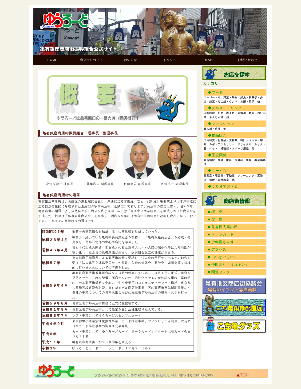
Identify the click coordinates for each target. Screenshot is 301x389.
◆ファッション (221, 124)
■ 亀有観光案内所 (223, 227)
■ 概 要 (215, 212)
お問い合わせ (247, 60)
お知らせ (130, 60)
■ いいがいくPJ (221, 257)
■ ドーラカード (221, 234)
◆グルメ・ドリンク (225, 108)
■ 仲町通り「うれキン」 (228, 264)
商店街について (91, 60)
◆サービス (217, 170)
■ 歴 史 (215, 219)
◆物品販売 (217, 135)
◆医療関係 (217, 155)
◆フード (215, 92)
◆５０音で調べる (223, 186)
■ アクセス (217, 249)
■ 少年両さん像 (221, 242)
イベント (169, 60)
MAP (208, 60)
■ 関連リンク (219, 272)
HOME (53, 60)
